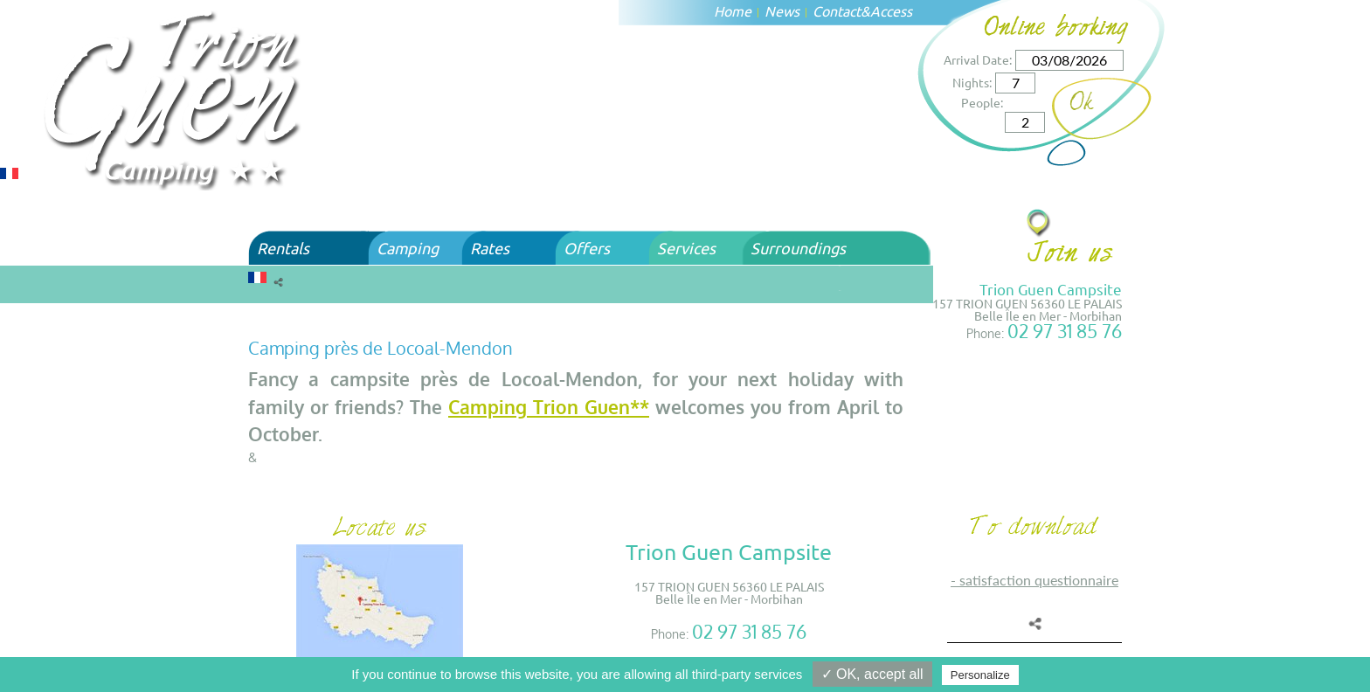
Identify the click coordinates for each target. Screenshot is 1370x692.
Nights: (972, 82)
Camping (408, 248)
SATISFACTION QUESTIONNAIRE (1038, 579)
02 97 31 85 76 (1064, 331)
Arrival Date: (978, 59)
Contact (837, 10)
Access (891, 10)
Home (732, 10)
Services (686, 248)
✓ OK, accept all (872, 674)
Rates (489, 248)
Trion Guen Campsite (1050, 289)
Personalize (980, 675)
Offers (587, 248)
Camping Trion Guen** (548, 407)
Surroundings (798, 248)
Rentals (283, 248)
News (782, 10)
